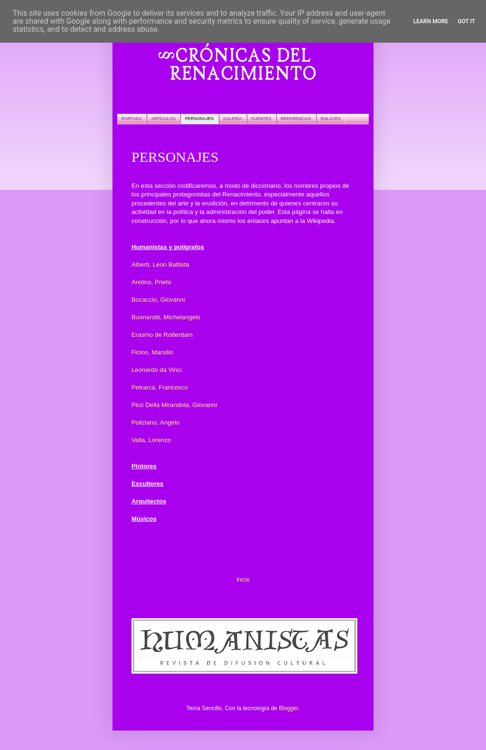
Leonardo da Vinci (156, 369)
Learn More (431, 21)
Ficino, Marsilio (152, 352)
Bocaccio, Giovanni (158, 299)
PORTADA (132, 118)
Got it (466, 21)
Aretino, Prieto (151, 282)
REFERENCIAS (296, 118)
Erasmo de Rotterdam (162, 334)
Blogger (288, 708)
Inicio (243, 579)
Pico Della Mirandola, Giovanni (174, 404)
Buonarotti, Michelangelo (165, 317)
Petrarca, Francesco (159, 387)
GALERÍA (233, 118)
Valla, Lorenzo (151, 440)
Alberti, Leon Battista (160, 264)
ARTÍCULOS (163, 118)
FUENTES (261, 118)
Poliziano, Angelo (155, 422)
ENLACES (331, 118)
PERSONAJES (199, 118)
